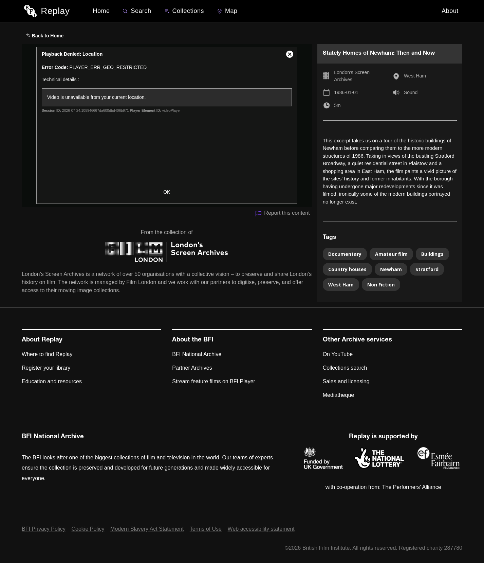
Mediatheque (338, 395)
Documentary (344, 254)
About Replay (42, 340)
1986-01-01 (346, 92)
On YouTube (338, 354)
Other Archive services (357, 340)
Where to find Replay (47, 354)
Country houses (347, 269)
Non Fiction (381, 284)
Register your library (46, 368)
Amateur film (391, 254)
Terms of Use (206, 529)
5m (337, 105)
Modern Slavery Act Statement (147, 529)
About (450, 10)
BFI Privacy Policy (44, 529)
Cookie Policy (88, 529)
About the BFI (192, 340)
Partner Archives (192, 368)
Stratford (427, 269)
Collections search (345, 368)
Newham (391, 269)
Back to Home (44, 35)
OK (166, 192)
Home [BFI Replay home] (101, 10)
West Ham (415, 75)
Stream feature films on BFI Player (213, 381)
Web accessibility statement (261, 529)
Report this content (282, 213)
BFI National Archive (196, 354)
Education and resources (52, 381)
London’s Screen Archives (352, 76)
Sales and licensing (346, 381)
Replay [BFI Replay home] (55, 11)
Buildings (432, 254)
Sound (410, 92)
